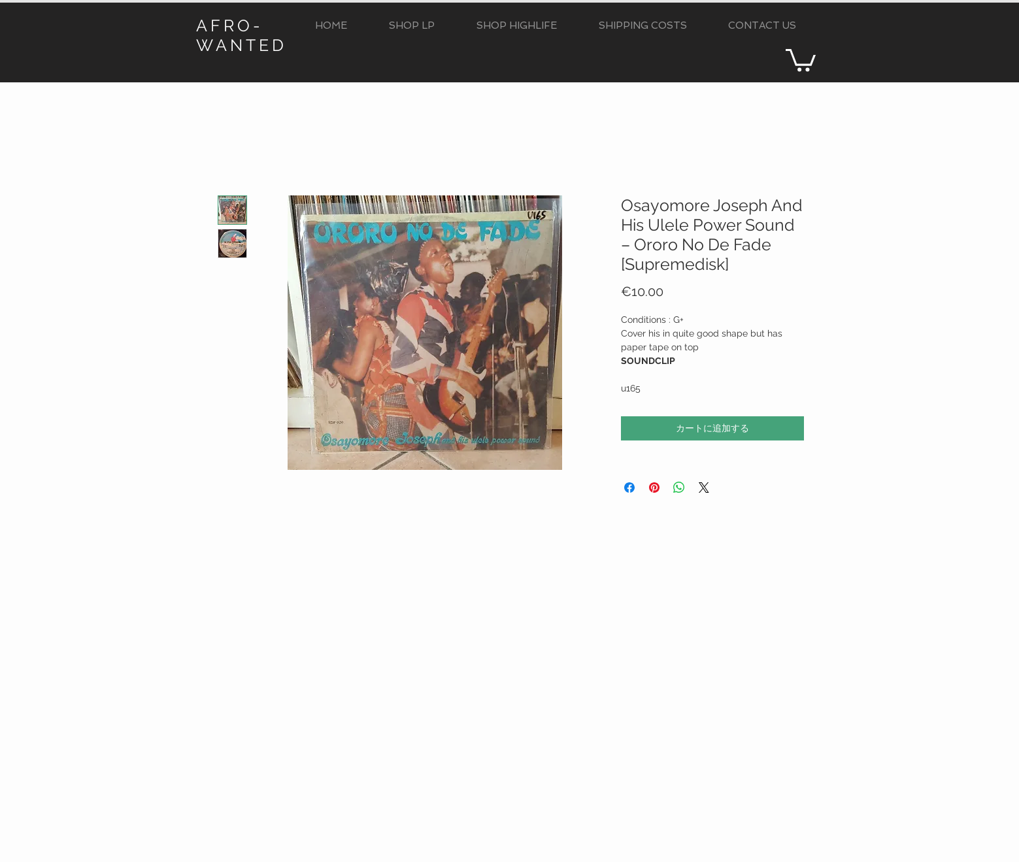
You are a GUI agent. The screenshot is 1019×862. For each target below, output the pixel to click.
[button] (412, 25)
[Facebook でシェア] (629, 487)
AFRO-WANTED (241, 35)
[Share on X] (704, 487)
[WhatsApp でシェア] (679, 487)
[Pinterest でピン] (654, 487)
